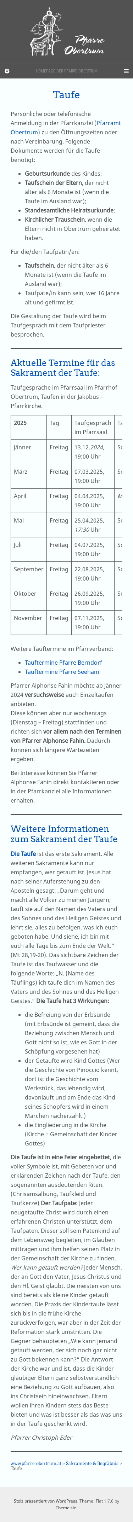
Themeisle (66, 1508)
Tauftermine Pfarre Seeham (62, 672)
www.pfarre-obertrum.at (36, 1463)
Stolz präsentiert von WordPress (45, 1501)
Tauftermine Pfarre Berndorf (63, 662)
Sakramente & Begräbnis (92, 1463)
